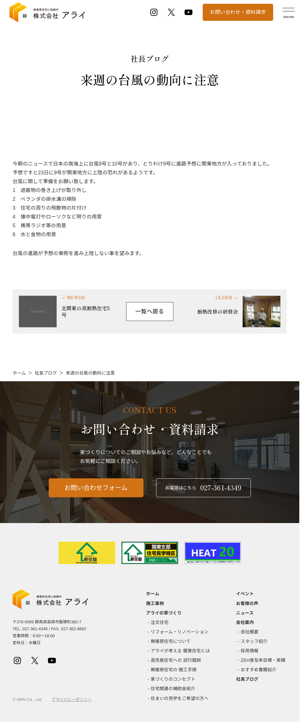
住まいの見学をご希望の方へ (180, 698)
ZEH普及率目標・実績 (263, 660)
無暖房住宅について (171, 641)
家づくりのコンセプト (173, 679)
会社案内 (245, 622)
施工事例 (155, 603)
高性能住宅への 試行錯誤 (176, 660)
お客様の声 (247, 603)
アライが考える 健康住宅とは (180, 650)
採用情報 (250, 650)
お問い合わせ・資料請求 (238, 12)
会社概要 (250, 631)
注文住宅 (160, 622)
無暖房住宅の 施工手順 (174, 669)
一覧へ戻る (149, 311)
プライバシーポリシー (72, 699)
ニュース (245, 612)
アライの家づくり (164, 612)
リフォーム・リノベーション (179, 631)
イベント (245, 593)
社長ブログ (46, 373)
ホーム (19, 373)
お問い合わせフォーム (96, 490)
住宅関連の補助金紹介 (173, 688)
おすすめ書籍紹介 (258, 669)
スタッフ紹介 (254, 641)
